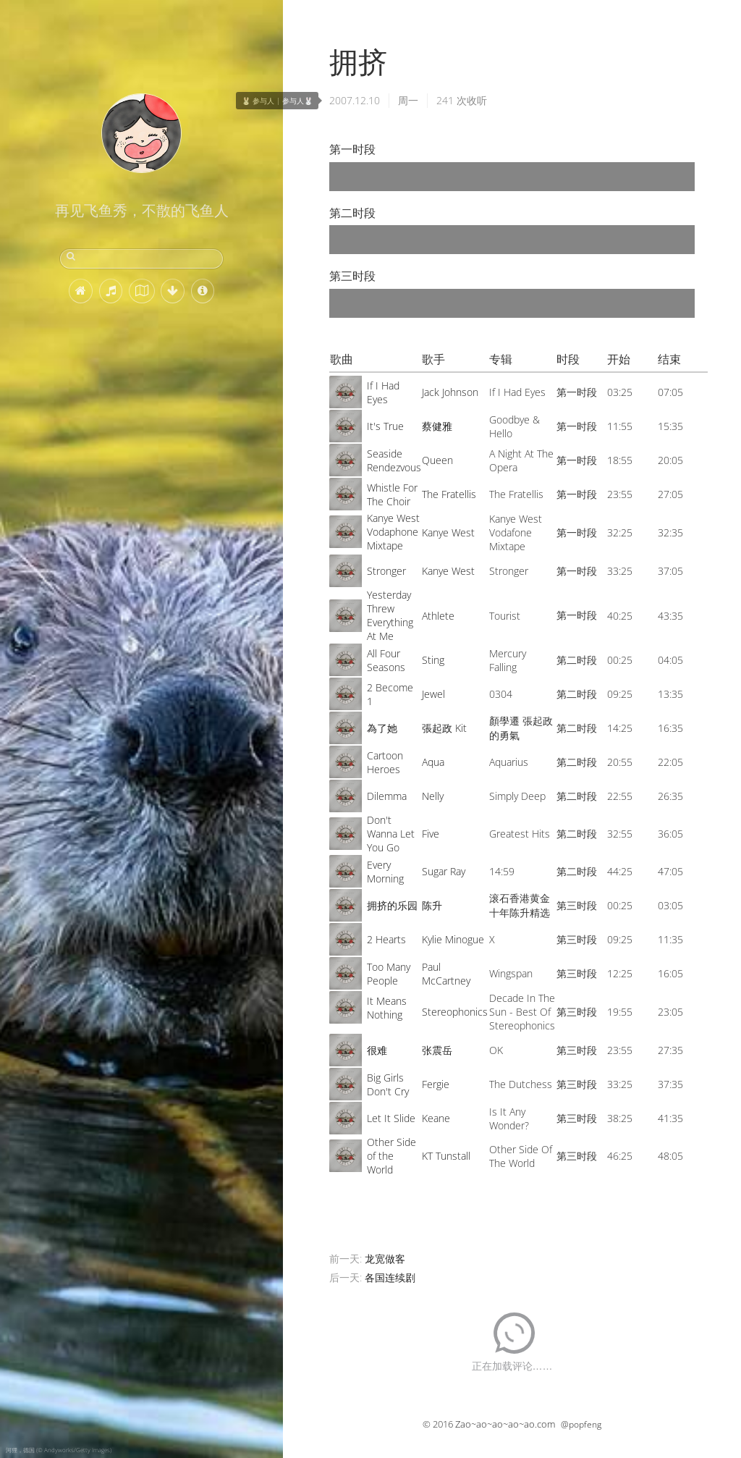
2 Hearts (386, 939)
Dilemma (387, 796)
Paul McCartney (446, 973)
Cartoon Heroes (385, 762)
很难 (377, 1050)
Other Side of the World (391, 1155)
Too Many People (388, 973)
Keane (436, 1118)
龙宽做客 (385, 1258)
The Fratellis (449, 494)
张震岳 (437, 1050)
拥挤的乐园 (392, 905)
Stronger (386, 571)
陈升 (432, 905)
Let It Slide (391, 1118)
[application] (512, 176)
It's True (385, 426)
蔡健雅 (437, 426)
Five (430, 833)
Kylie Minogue (453, 939)
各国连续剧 (390, 1277)
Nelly (433, 796)
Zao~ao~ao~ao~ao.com (505, 1423)
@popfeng (581, 1424)
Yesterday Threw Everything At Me (390, 615)
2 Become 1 (390, 694)
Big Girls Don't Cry (388, 1084)
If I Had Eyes (383, 392)
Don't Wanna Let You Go (391, 833)
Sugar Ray (443, 871)
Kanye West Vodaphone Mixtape (393, 531)
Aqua (433, 762)
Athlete (438, 616)
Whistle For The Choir (392, 494)
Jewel (433, 694)
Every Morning (385, 871)
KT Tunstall (446, 1156)
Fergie (435, 1084)
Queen (437, 460)
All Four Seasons (386, 660)
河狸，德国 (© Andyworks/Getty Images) (58, 1450)
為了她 (382, 728)
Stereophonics (455, 1012)
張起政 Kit (444, 728)
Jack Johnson (450, 392)
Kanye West (448, 532)
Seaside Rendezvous (394, 460)
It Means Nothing (387, 1007)
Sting (433, 660)
